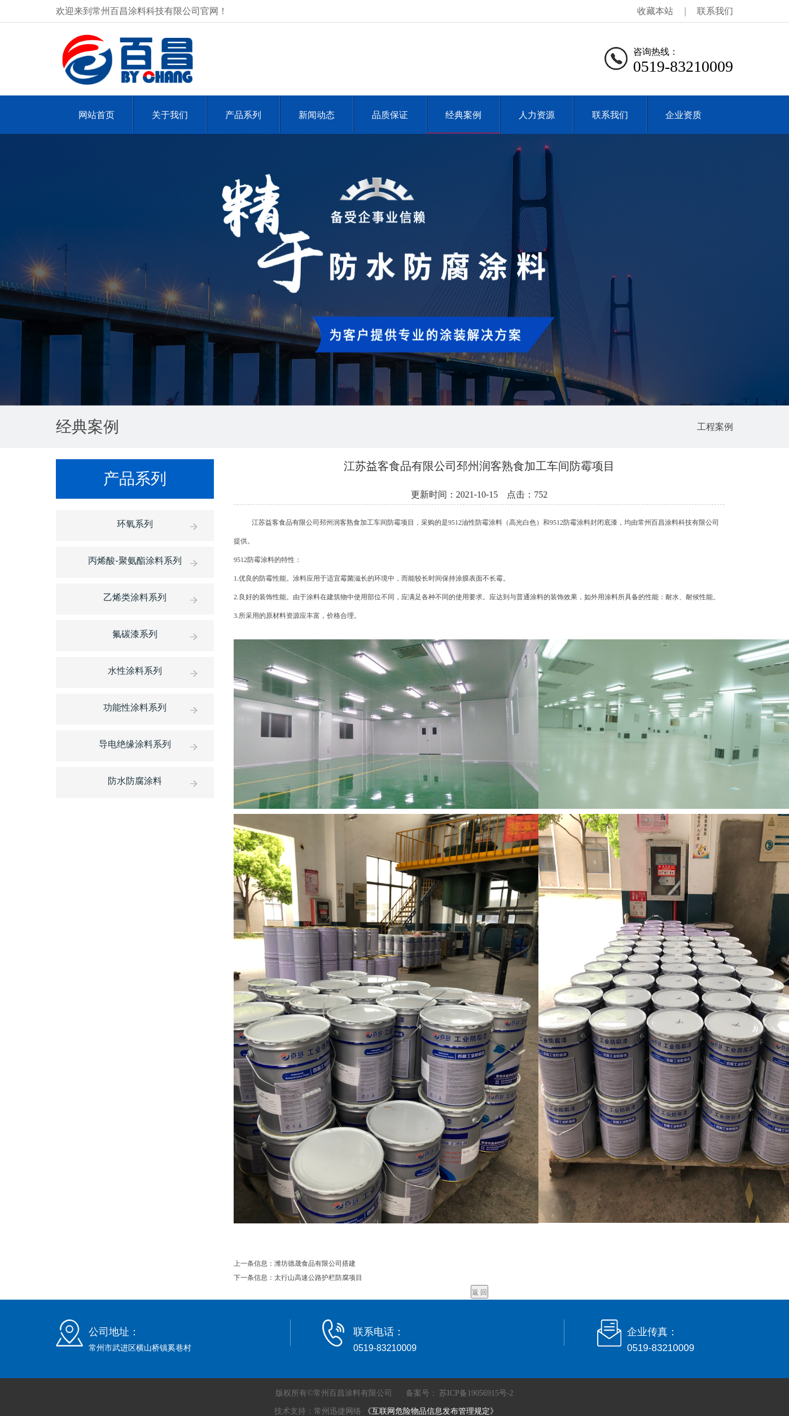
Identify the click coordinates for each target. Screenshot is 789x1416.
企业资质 (683, 115)
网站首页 (96, 115)
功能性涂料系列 (134, 707)
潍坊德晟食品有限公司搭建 (315, 1263)
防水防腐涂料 (135, 781)
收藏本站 (655, 11)
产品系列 (243, 115)
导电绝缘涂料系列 (135, 744)
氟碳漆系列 (134, 634)
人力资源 (537, 115)
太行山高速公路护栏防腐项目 (318, 1278)
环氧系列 (135, 524)
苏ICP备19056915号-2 (475, 1393)
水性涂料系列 (135, 671)
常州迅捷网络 (337, 1411)
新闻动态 (317, 115)
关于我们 (170, 115)
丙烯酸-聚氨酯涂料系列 (134, 560)
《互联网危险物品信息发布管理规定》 (429, 1411)
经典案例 (463, 115)
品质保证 (390, 115)
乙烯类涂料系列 (134, 597)
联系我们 (715, 11)
